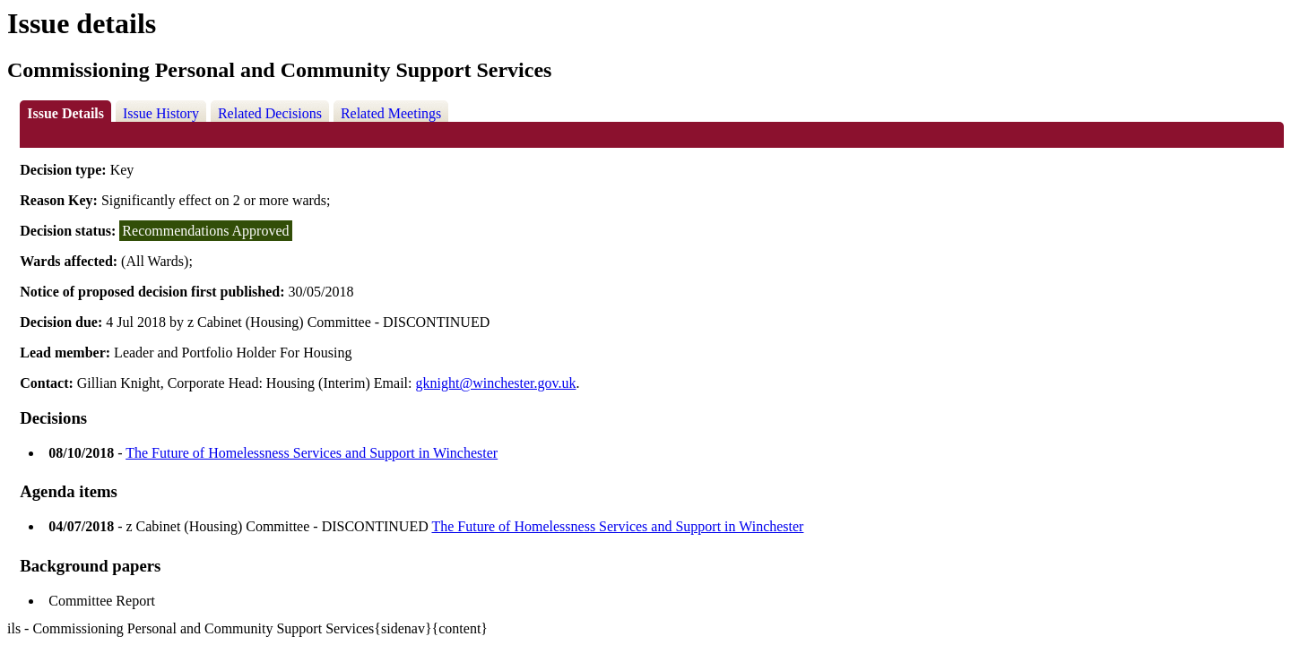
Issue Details (65, 113)
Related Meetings (391, 113)
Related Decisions (270, 113)
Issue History (161, 113)
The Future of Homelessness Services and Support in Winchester (312, 452)
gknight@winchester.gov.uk (496, 383)
